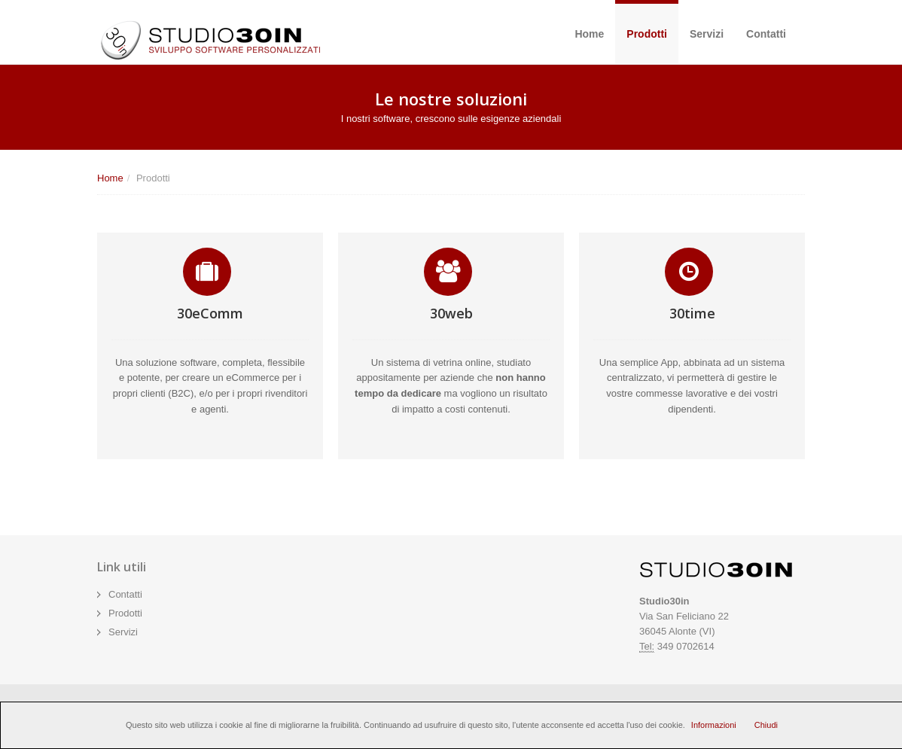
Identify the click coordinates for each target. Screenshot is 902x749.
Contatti (766, 34)
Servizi (707, 34)
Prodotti (646, 34)
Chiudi (766, 724)
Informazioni (713, 724)
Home (589, 34)
